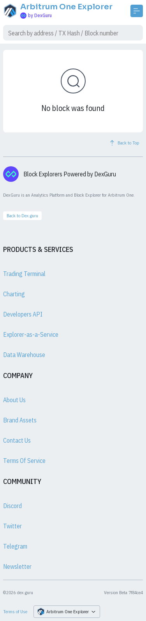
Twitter (12, 526)
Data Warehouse (24, 355)
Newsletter (17, 566)
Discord (12, 506)
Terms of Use (15, 611)
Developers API (22, 314)
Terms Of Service (24, 460)
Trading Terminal (24, 274)
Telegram (15, 546)
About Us (14, 400)
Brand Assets (20, 420)
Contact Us (17, 440)
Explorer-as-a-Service (30, 334)
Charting (14, 294)
